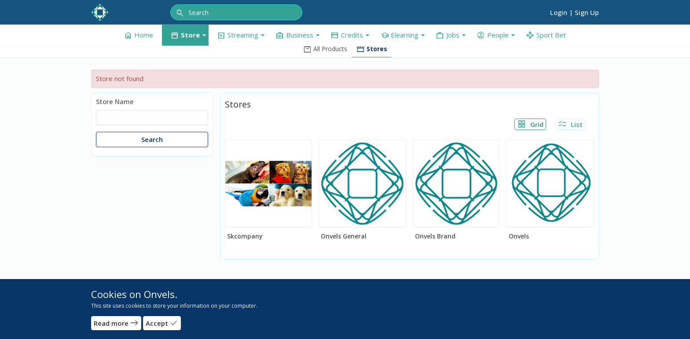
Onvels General (344, 236)
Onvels (519, 236)
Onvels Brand (435, 236)
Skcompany (245, 236)
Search (152, 139)
